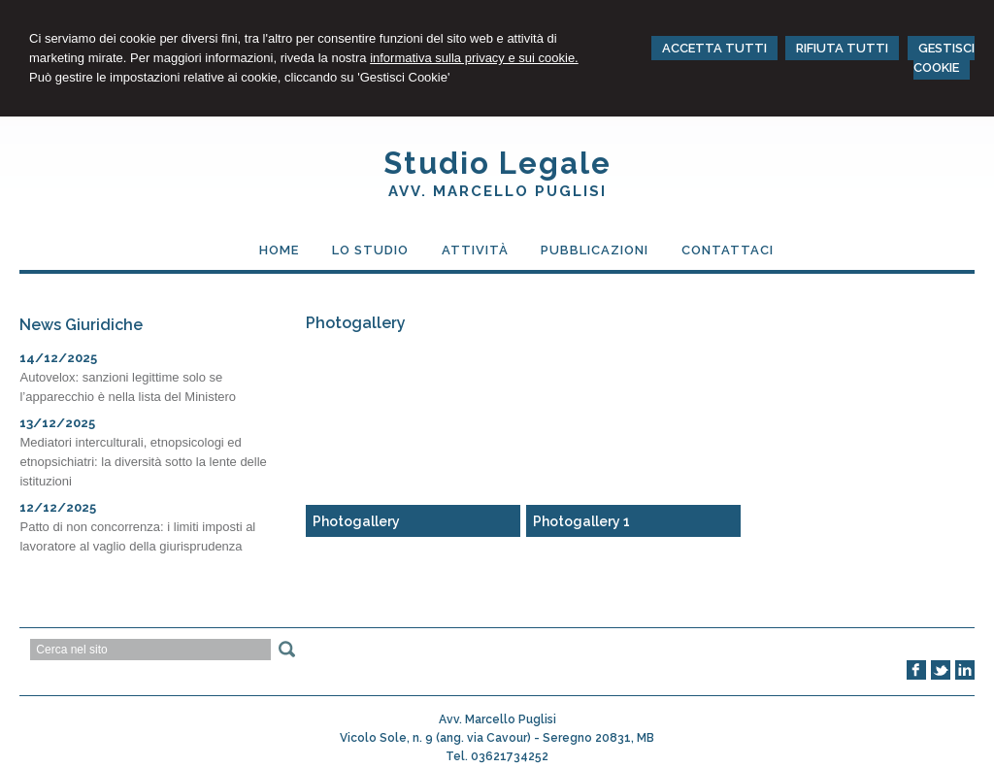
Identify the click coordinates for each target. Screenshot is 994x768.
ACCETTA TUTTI (714, 48)
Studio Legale (497, 163)
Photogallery (356, 521)
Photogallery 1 (581, 521)
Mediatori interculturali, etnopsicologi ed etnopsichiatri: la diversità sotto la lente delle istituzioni (142, 461)
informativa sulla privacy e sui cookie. (474, 57)
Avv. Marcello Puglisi (497, 191)
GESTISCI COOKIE (944, 58)
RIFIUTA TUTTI (842, 48)
